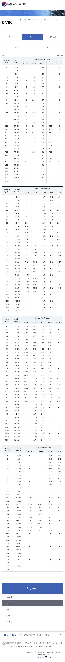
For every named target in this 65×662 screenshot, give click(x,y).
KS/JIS (17, 47)
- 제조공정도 (9, 622)
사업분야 (32, 588)
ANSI (48, 47)
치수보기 (12, 37)
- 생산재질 (8, 616)
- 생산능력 (8, 610)
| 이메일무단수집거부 (26, 635)
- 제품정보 (8, 603)
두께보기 (32, 37)
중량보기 (53, 37)
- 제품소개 (8, 597)
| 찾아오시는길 (43, 635)
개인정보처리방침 (9, 635)
